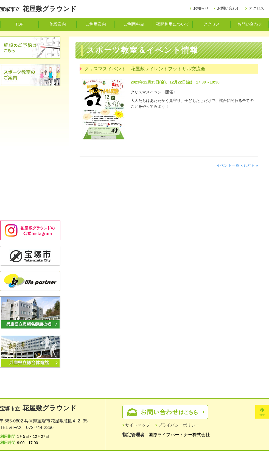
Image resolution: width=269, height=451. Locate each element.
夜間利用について (172, 24)
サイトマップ (137, 425)
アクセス (256, 8)
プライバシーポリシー (178, 425)
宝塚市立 (38, 9)
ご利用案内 (95, 24)
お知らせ (201, 8)
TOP (19, 24)
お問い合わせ (228, 8)
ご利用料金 (134, 24)
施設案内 (57, 24)
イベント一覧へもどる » (237, 165)
